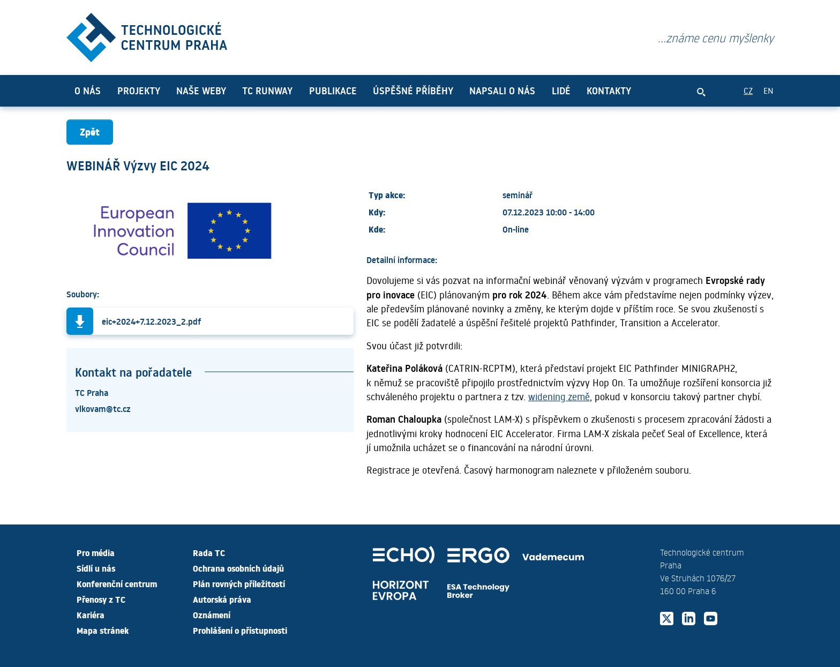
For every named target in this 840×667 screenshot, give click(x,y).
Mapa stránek (103, 630)
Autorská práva (222, 599)
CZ (748, 90)
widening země (559, 396)
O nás (87, 90)
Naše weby (201, 90)
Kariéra (90, 614)
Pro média (96, 552)
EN (768, 90)
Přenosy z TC (101, 599)
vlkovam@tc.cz (103, 408)
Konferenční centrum (117, 583)
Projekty (138, 90)
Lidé (561, 90)
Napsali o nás (502, 90)
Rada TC (209, 552)
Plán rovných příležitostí (239, 583)
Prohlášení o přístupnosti (240, 630)
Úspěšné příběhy (413, 90)
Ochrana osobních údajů (238, 568)
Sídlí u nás (96, 568)
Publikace (333, 90)
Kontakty (609, 90)
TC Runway (267, 90)
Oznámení (211, 614)
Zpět (90, 131)
